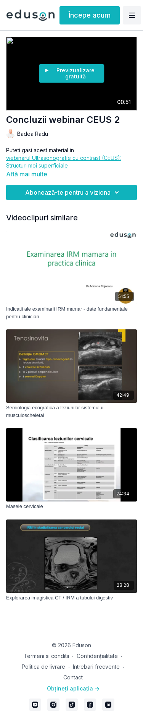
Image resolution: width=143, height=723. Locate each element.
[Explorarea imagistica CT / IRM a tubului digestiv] (71, 598)
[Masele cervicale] (71, 506)
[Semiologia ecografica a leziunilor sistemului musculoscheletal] (71, 411)
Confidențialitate (97, 656)
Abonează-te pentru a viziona (73, 192)
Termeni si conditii (46, 656)
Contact (73, 677)
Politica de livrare (43, 666)
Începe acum (90, 15)
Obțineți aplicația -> (73, 688)
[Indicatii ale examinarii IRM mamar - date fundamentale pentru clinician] (71, 312)
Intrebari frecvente (96, 666)
